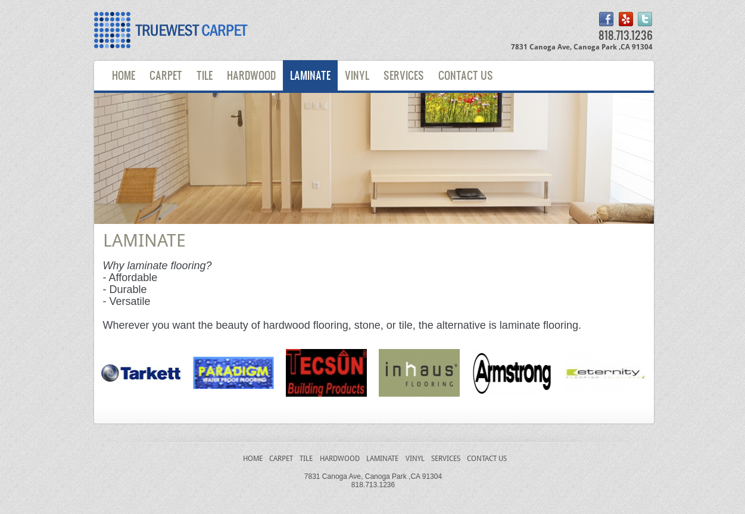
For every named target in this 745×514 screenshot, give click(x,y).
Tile (205, 75)
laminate (382, 458)
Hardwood (251, 75)
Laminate (310, 75)
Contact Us (465, 75)
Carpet (165, 75)
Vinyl (357, 75)
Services (404, 75)
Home (123, 75)
